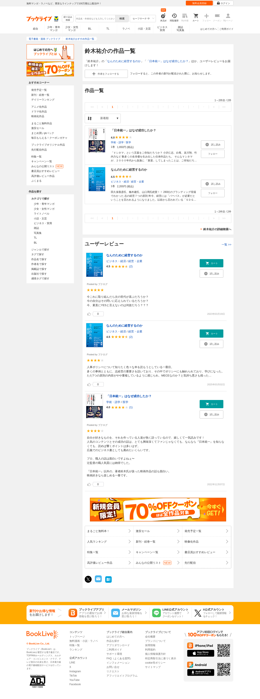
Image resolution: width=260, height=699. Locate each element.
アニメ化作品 (39, 106)
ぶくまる (36, 180)
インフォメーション (118, 662)
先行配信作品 (39, 149)
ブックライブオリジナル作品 (48, 144)
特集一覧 (36, 156)
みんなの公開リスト (47, 166)
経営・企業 (137, 181)
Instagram (75, 671)
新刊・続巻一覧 (40, 94)
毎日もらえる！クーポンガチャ (49, 137)
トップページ (77, 636)
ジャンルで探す (40, 249)
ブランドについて (155, 640)
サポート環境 (114, 653)
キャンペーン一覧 (41, 161)
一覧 (226, 244)
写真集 (38, 233)
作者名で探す (39, 264)
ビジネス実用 (162, 29)
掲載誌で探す (39, 269)
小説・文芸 (144, 28)
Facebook (75, 684)
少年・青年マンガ (53, 29)
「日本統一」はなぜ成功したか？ (167, 61)
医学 (128, 142)
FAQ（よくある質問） (119, 658)
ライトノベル (41, 213)
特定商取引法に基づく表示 (160, 658)
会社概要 (150, 636)
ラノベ (126, 28)
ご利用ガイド (226, 29)
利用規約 (150, 649)
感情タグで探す (40, 278)
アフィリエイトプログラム (122, 675)
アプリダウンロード (118, 645)
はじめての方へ (208, 29)
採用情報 (150, 645)
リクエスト (113, 671)
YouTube (74, 680)
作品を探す (113, 640)
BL (90, 28)
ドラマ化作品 (39, 111)
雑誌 (36, 228)
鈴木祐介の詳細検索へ (217, 229)
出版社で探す (39, 273)
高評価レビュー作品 (43, 176)
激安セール (37, 128)
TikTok (73, 675)
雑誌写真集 (180, 29)
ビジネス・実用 (43, 223)
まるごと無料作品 (41, 123)
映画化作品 (37, 116)
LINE (72, 662)
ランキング (75, 649)
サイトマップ (153, 667)
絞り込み (68, 19)
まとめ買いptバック (42, 133)
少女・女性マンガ (71, 29)
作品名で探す (39, 259)
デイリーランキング (43, 99)
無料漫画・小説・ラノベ (83, 640)
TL (107, 28)
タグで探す (37, 254)
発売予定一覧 (39, 89)
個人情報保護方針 (155, 653)
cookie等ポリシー (155, 662)
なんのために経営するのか (124, 61)
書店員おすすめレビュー (45, 171)
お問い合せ (113, 667)
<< (92, 107)
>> (224, 107)
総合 (35, 28)
